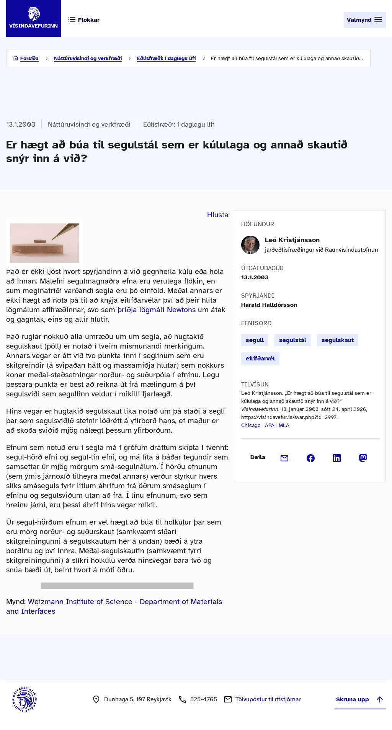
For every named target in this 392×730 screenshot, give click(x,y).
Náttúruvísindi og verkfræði (88, 58)
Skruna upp (360, 699)
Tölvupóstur (268, 699)
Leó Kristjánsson (292, 240)
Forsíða (29, 58)
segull (255, 340)
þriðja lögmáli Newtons (157, 309)
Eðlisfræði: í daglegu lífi (166, 58)
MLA (284, 425)
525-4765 (203, 699)
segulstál (292, 340)
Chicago (251, 425)
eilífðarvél (260, 358)
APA (269, 425)
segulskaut (338, 340)
